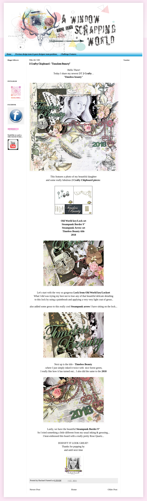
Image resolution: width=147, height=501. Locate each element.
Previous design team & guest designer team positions (36, 54)
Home (9, 54)
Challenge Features (68, 54)
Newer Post (35, 489)
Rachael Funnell (45, 480)
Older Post (112, 489)
